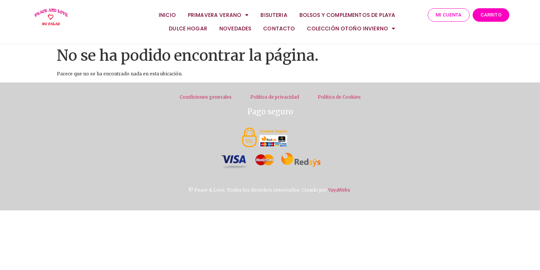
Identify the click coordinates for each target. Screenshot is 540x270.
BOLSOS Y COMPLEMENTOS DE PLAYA (347, 15)
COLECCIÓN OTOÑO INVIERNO (351, 28)
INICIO (167, 15)
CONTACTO (279, 28)
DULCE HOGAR (188, 28)
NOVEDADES (235, 28)
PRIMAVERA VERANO (218, 15)
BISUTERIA (273, 15)
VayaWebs (339, 190)
